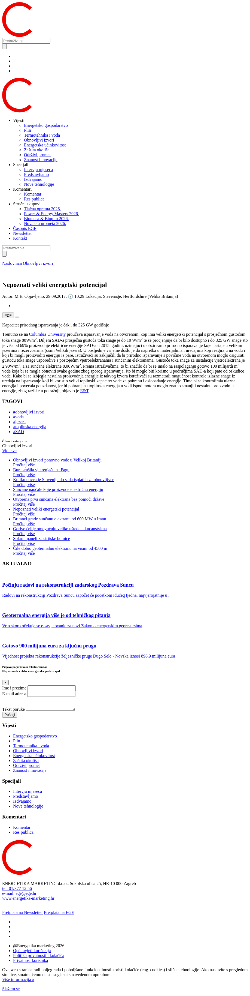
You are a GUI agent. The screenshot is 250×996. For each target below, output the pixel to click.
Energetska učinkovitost (45, 145)
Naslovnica (12, 263)
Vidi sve (9, 450)
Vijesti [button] (19, 120)
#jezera (19, 421)
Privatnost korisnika (30, 963)
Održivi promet (37, 154)
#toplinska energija (29, 426)
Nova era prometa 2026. (45, 223)
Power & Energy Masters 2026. (51, 213)
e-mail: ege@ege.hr (19, 895)
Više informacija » (18, 982)
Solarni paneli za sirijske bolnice (130, 541)
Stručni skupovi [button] (27, 204)
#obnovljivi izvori (28, 412)
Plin (27, 130)
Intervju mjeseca (38, 169)
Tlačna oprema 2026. (42, 208)
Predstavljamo (36, 174)
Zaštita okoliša (37, 150)
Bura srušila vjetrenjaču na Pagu (130, 472)
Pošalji (9, 717)
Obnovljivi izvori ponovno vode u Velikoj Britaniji (130, 462)
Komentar (32, 194)
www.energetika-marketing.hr (28, 900)
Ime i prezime (14, 688)
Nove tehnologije (39, 184)
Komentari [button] (22, 189)
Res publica (34, 199)
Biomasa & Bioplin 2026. (46, 218)
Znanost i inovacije (40, 159)
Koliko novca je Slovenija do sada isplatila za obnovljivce (130, 482)
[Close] (5, 682)
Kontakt (20, 238)
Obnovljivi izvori (39, 140)
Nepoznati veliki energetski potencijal (130, 512)
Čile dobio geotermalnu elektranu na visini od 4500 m (130, 551)
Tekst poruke (13, 711)
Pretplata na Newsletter (22, 915)
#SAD (18, 431)
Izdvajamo (33, 179)
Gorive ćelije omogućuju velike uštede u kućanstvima (130, 531)
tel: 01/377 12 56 (17, 891)
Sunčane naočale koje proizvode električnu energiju (130, 492)
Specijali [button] (20, 164)
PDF (8, 315)
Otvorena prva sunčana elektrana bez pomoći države (130, 502)
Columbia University (47, 334)
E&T (84, 390)
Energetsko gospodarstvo (46, 125)
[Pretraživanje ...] (26, 41)
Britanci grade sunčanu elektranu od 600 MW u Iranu (130, 521)
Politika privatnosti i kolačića (38, 958)
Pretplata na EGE (59, 915)
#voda (18, 417)
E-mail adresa (14, 693)
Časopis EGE (24, 228)
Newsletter (22, 233)
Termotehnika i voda (42, 135)
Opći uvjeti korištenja (32, 953)
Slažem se (11, 991)
